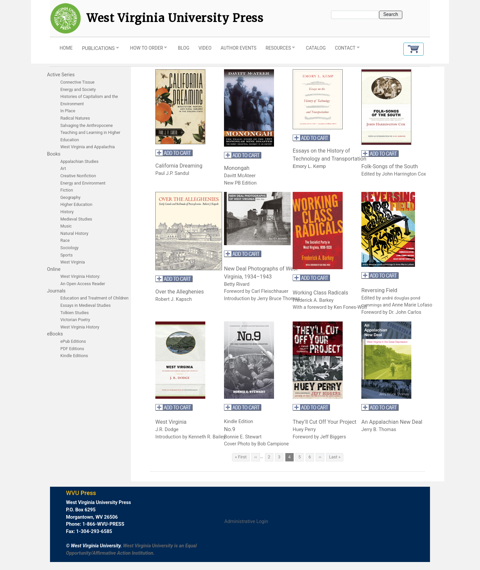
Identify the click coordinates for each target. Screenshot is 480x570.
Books (53, 154)
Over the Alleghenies (179, 291)
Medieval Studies (76, 219)
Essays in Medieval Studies (85, 305)
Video (205, 48)
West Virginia (72, 262)
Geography (70, 197)
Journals (56, 291)
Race (65, 240)
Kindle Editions (74, 355)
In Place (67, 110)
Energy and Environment (82, 183)
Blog (183, 48)
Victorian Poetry (75, 319)
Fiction (66, 190)
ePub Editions (73, 341)
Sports (66, 255)
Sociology (69, 247)
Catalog (316, 48)
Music (66, 226)
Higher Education (76, 204)
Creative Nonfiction (78, 175)
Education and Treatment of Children (94, 297)
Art (63, 168)
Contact (345, 49)
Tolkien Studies (74, 312)
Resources (278, 49)
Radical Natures (75, 118)
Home (66, 48)
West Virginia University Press (175, 18)
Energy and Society (78, 89)
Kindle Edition (238, 421)
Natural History (74, 233)
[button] (413, 49)
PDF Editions (72, 348)
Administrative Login (246, 521)
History (67, 211)
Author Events (238, 48)
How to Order (146, 49)
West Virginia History (79, 326)
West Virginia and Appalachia (87, 146)
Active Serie (59, 75)
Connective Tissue (77, 82)
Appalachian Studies (80, 161)
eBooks (55, 334)
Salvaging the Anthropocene (86, 125)
